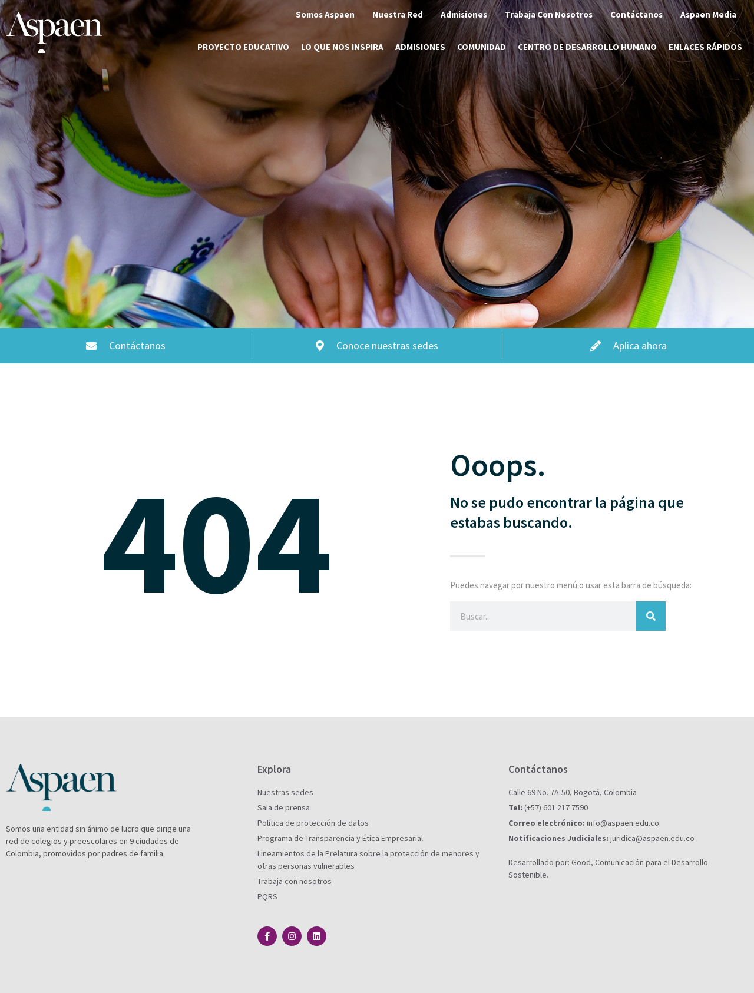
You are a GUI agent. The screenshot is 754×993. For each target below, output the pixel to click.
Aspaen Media (708, 14)
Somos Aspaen (325, 14)
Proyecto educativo (243, 46)
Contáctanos (636, 14)
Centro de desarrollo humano (587, 46)
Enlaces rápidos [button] (705, 46)
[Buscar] (651, 616)
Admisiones (464, 14)
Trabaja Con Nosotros (549, 14)
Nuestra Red (397, 14)
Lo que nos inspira (342, 46)
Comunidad (481, 46)
